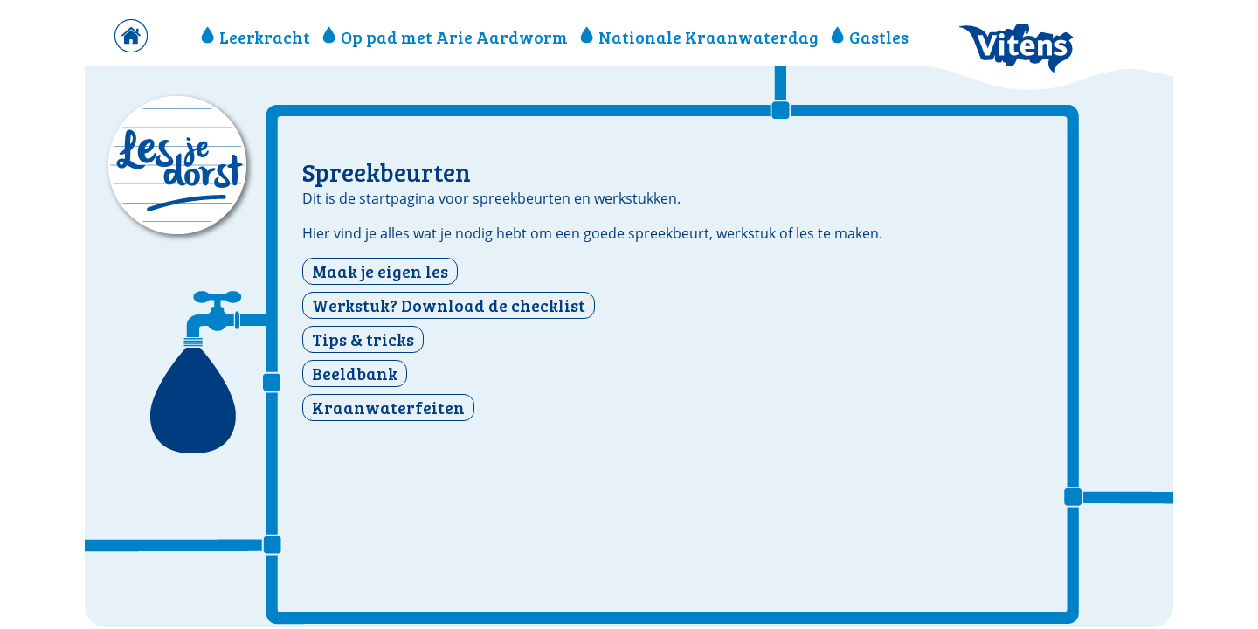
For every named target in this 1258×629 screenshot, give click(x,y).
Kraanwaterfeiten (388, 407)
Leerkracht (255, 36)
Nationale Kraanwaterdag (699, 36)
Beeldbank (354, 373)
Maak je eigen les (380, 270)
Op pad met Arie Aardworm (445, 36)
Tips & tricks (363, 339)
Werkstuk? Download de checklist (448, 305)
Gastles (870, 36)
